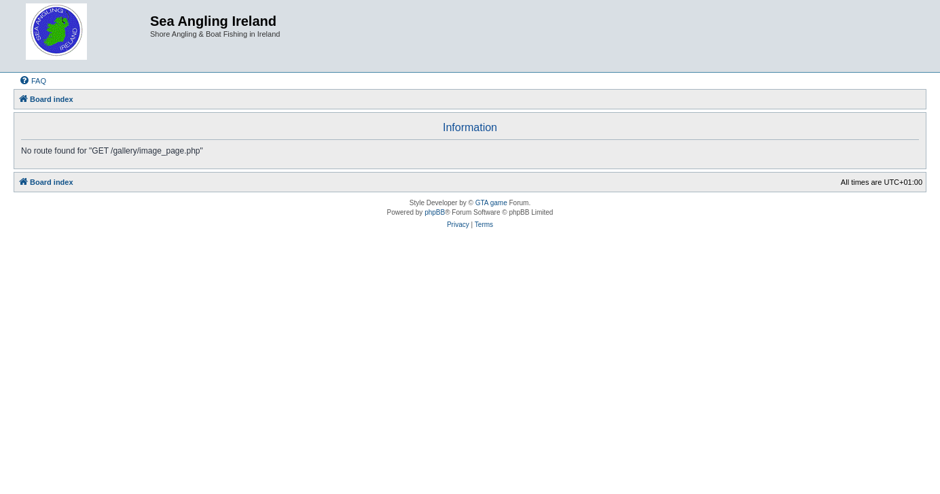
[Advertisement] (470, 288)
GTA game (491, 203)
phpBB (434, 212)
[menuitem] (32, 81)
